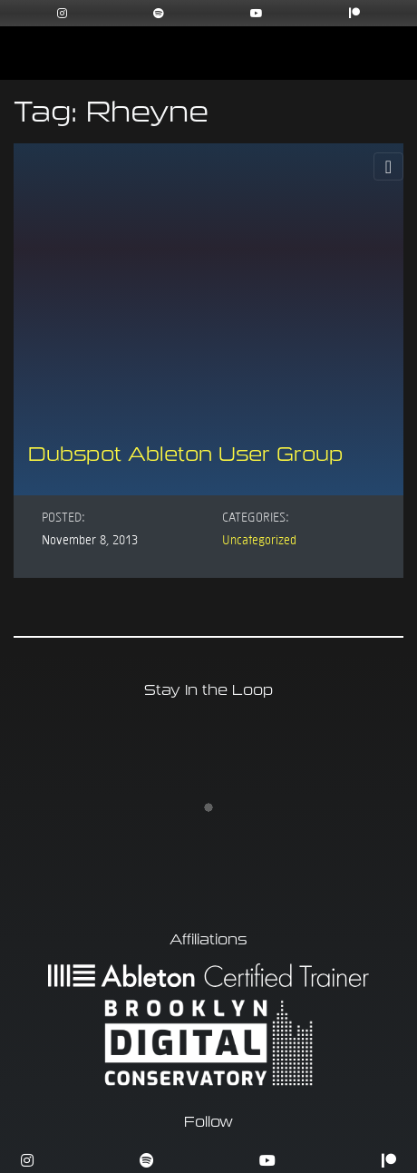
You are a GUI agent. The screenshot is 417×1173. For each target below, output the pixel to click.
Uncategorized (259, 539)
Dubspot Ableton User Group (186, 454)
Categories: (255, 516)
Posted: (63, 516)
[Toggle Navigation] (388, 166)
